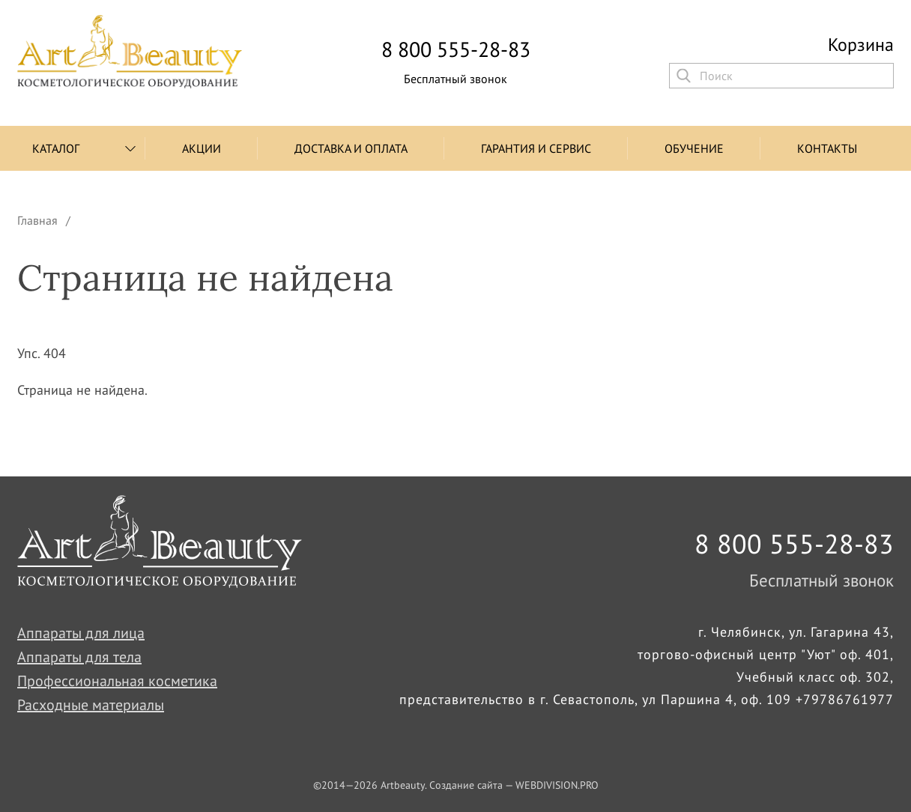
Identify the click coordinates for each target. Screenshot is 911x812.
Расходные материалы (90, 705)
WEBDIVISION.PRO (557, 785)
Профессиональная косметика (117, 681)
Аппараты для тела (79, 657)
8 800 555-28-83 (455, 49)
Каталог (55, 148)
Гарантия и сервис (536, 148)
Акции (201, 148)
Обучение (694, 148)
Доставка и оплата (351, 148)
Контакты (827, 148)
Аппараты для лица (81, 633)
